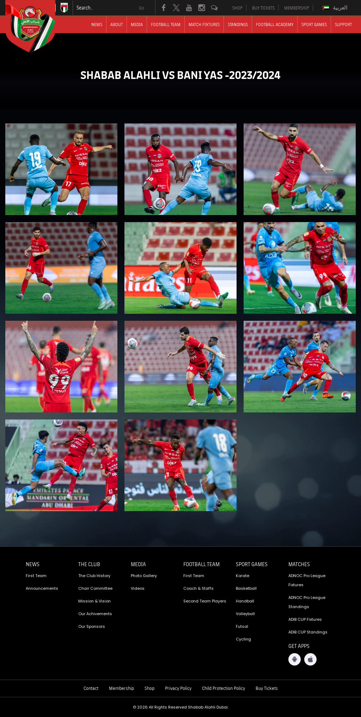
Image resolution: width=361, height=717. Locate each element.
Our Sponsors (91, 626)
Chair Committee (95, 588)
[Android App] (294, 659)
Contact (91, 688)
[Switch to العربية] (336, 7)
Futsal (242, 626)
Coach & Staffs (198, 588)
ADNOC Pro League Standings (306, 602)
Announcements (42, 588)
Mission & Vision (94, 601)
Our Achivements (95, 614)
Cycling (243, 639)
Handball (245, 601)
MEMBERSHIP (296, 7)
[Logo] (36, 26)
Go (141, 8)
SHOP (237, 7)
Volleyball (245, 614)
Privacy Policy (178, 688)
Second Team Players (204, 601)
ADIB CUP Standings (308, 632)
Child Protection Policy (223, 688)
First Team (36, 575)
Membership (121, 688)
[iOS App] (310, 659)
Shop (149, 688)
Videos (138, 588)
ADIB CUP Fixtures (305, 619)
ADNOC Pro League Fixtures (306, 580)
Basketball (246, 588)
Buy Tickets (267, 688)
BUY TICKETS (263, 7)
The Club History (94, 575)
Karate (242, 575)
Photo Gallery (144, 575)
